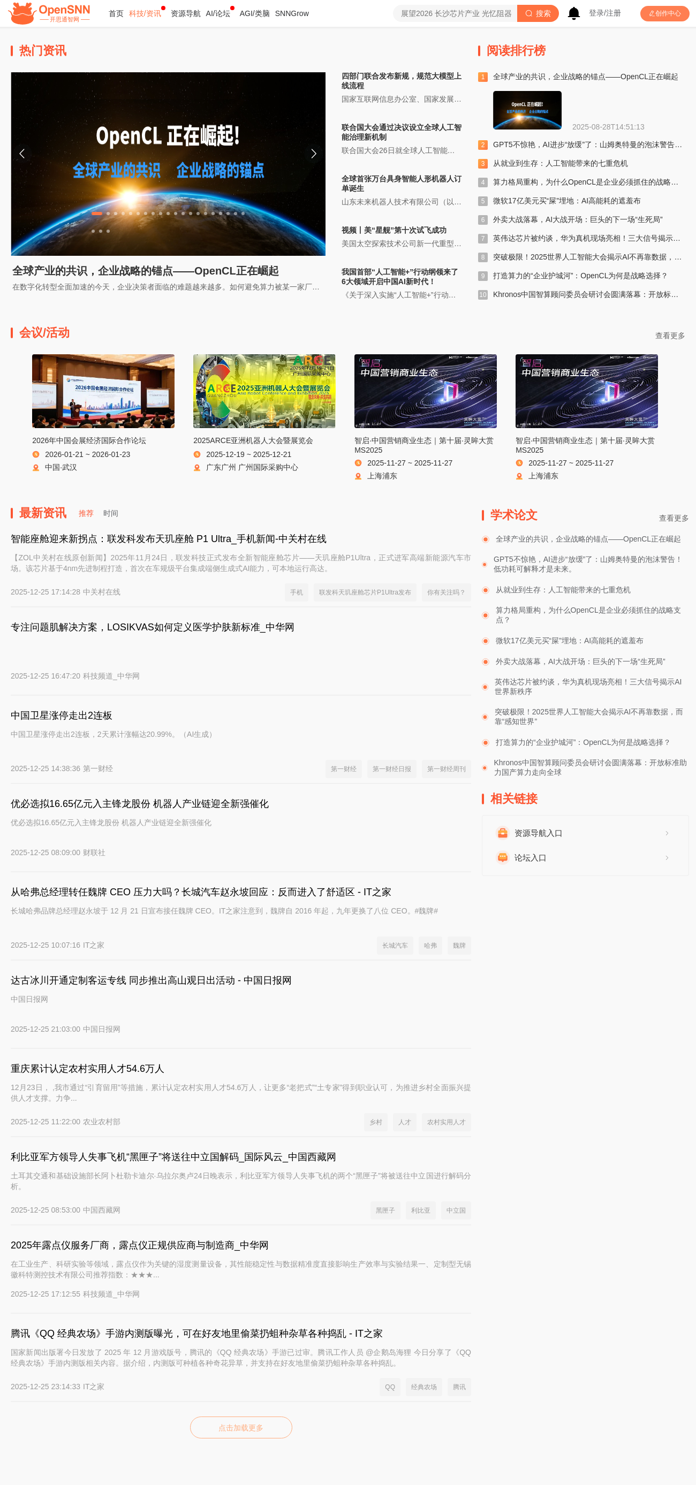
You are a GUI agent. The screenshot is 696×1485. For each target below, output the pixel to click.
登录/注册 (605, 13)
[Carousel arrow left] (22, 153)
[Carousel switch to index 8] (153, 213)
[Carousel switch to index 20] (243, 213)
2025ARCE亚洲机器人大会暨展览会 (253, 440)
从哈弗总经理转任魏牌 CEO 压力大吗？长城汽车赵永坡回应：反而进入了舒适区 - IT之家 (201, 892)
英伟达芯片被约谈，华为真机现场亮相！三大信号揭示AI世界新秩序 (588, 686)
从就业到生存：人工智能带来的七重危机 (560, 163)
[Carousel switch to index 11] (175, 213)
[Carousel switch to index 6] (138, 213)
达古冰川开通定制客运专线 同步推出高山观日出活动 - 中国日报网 (151, 980)
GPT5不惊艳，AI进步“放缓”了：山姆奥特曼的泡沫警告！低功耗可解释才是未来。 (588, 564)
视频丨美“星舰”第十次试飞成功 (394, 230)
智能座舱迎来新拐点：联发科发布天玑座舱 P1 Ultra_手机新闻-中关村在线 (169, 539)
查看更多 (674, 518)
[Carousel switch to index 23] (108, 231)
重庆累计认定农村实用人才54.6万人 (87, 1068)
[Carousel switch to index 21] (93, 231)
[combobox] (455, 13)
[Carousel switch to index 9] (160, 213)
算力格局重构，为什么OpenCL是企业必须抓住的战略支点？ (593, 182)
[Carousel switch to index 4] (123, 213)
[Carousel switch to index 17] (220, 213)
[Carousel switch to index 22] (100, 231)
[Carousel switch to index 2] (108, 213)
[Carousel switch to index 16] (213, 213)
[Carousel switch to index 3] (115, 213)
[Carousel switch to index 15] (205, 213)
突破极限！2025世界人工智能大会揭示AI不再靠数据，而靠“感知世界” (589, 716)
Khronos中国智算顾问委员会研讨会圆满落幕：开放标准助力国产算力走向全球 (590, 767)
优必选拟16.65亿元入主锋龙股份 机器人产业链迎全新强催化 (140, 803)
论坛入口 (531, 857)
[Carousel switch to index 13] (190, 213)
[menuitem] (116, 13)
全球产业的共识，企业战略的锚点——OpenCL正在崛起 (145, 271)
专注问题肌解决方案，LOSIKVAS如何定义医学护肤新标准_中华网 (152, 627)
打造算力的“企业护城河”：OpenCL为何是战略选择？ (580, 275)
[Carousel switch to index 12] (183, 213)
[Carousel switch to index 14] (198, 213)
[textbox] (455, 13)
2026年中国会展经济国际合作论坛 (89, 440)
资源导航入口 (539, 832)
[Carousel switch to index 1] (97, 213)
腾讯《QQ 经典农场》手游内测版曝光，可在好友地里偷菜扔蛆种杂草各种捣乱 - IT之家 (197, 1333)
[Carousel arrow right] (313, 153)
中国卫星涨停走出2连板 (61, 715)
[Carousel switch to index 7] (145, 213)
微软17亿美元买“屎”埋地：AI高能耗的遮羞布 (567, 200)
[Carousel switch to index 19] (235, 213)
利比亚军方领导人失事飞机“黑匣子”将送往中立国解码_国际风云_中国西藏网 (173, 1157)
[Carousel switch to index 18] (228, 213)
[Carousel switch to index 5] (130, 213)
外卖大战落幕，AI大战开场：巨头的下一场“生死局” (578, 219)
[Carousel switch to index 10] (168, 213)
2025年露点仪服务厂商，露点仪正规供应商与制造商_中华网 (140, 1245)
